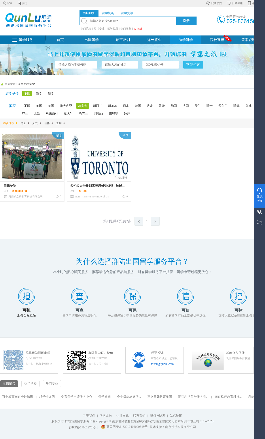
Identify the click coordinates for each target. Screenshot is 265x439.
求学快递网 (47, 396)
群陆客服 (234, 3)
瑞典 (236, 106)
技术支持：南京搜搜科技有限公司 (173, 427)
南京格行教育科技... (228, 396)
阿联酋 (98, 113)
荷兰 (198, 106)
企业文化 (122, 415)
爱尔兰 (223, 106)
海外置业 (154, 40)
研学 (51, 93)
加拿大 (82, 106)
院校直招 (217, 40)
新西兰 (97, 106)
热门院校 (86, 28)
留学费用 (112, 28)
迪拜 (127, 113)
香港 (162, 106)
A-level (138, 28)
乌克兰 (83, 113)
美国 (51, 106)
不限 (27, 93)
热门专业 (99, 28)
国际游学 (10, 186)
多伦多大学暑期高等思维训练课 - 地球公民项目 (102, 186)
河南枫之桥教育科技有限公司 (25, 196)
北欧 (37, 113)
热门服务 (126, 28)
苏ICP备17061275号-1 (83, 427)
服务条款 (106, 415)
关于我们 (89, 415)
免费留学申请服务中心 (76, 396)
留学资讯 (248, 40)
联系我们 (139, 415)
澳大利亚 (66, 106)
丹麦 (150, 106)
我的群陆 (213, 3)
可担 (26, 310)
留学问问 (104, 396)
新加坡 (112, 106)
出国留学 (92, 40)
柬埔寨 (113, 113)
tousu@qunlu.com (162, 364)
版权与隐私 (157, 415)
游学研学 (186, 40)
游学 (39, 93)
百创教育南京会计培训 (17, 396)
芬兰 (25, 113)
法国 (186, 106)
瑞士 (209, 106)
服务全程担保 (26, 315)
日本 (126, 106)
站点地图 (176, 415)
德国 (174, 106)
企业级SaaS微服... (129, 396)
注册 (22, 3)
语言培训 (123, 40)
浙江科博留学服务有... (193, 396)
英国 (39, 106)
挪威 (248, 106)
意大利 (68, 113)
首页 (60, 40)
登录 (7, 3)
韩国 (138, 106)
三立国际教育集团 (159, 396)
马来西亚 (52, 113)
